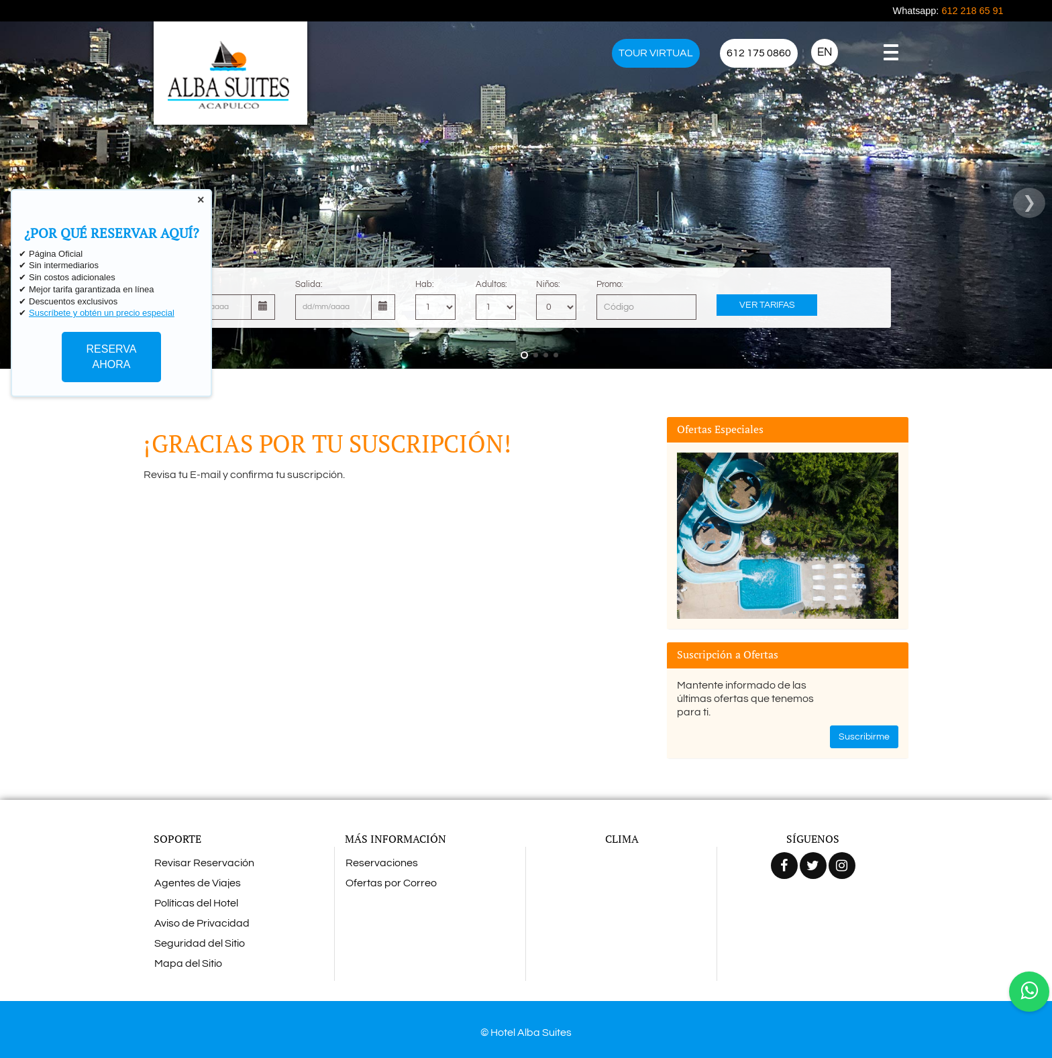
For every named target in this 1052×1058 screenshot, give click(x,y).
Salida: (309, 284)
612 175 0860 (759, 53)
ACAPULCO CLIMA (621, 902)
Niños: (548, 284)
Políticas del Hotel (196, 903)
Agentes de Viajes (197, 883)
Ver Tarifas (767, 305)
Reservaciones (382, 863)
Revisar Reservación (204, 863)
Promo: (609, 284)
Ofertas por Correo (391, 883)
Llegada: (191, 284)
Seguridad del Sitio (199, 943)
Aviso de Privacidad (202, 923)
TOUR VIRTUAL (656, 53)
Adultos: (491, 284)
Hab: (424, 284)
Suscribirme (864, 737)
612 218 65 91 (972, 10)
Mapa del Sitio (188, 963)
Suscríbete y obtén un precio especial (101, 313)
